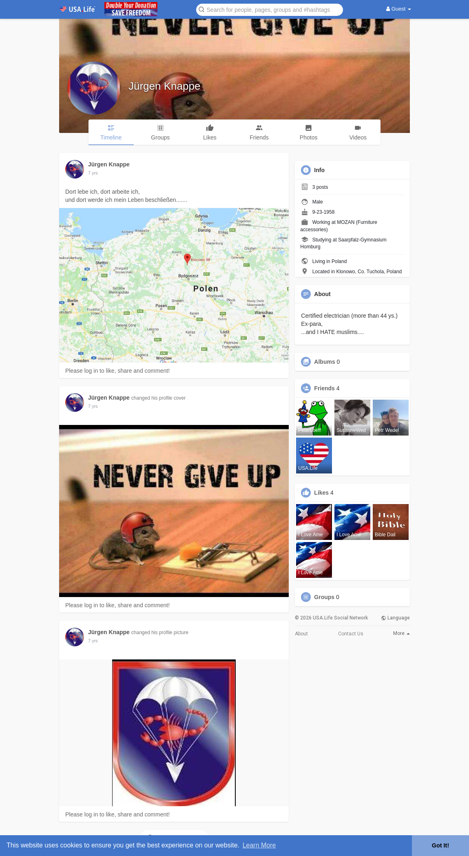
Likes (321, 492)
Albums (324, 361)
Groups (324, 597)
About (301, 633)
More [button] (401, 633)
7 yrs (93, 172)
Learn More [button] (259, 845)
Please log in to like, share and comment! (117, 370)
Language (395, 617)
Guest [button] (398, 9)
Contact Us (350, 633)
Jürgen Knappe (164, 86)
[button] (269, 9)
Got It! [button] (440, 845)
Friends (324, 388)
